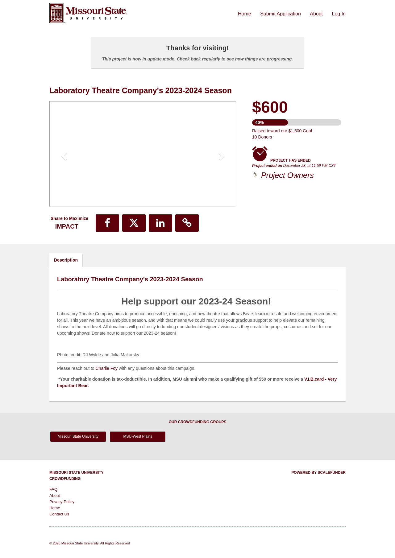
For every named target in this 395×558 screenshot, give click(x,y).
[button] (63, 153)
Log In (339, 13)
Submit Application (281, 13)
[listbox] (142, 154)
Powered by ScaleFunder (318, 472)
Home (245, 13)
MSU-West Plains (137, 436)
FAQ (53, 489)
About (317, 13)
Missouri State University (78, 436)
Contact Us (59, 514)
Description (66, 260)
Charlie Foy (107, 368)
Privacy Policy (61, 501)
